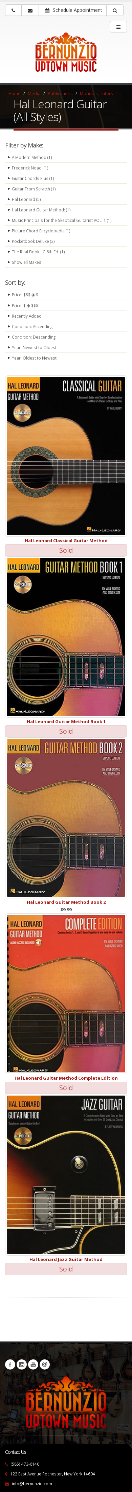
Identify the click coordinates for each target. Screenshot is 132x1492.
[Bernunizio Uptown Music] (66, 56)
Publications (60, 93)
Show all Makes (26, 262)
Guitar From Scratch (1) (34, 188)
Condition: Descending (34, 337)
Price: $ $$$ (25, 305)
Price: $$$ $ (25, 294)
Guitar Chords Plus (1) (33, 178)
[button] (115, 10)
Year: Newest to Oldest (34, 347)
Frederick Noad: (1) (30, 167)
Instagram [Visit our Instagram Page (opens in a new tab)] (22, 1364)
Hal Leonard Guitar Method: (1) (41, 209)
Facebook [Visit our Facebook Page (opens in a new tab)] (10, 1364)
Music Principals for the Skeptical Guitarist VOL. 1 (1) (62, 220)
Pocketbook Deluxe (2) (33, 241)
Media (34, 93)
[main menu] (118, 26)
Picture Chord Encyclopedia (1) (41, 230)
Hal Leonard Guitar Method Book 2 (66, 902)
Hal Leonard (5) (26, 199)
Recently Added (27, 316)
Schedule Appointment (73, 10)
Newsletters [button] (45, 1364)
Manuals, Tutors (96, 93)
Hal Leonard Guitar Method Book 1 (66, 721)
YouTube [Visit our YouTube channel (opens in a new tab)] (33, 1364)
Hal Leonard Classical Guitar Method (66, 540)
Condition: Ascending (32, 326)
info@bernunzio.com (32, 1483)
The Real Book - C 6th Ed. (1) (38, 251)
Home (14, 93)
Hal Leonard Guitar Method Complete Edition (66, 1078)
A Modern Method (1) (32, 157)
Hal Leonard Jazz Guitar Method (66, 1259)
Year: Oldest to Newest (34, 358)
